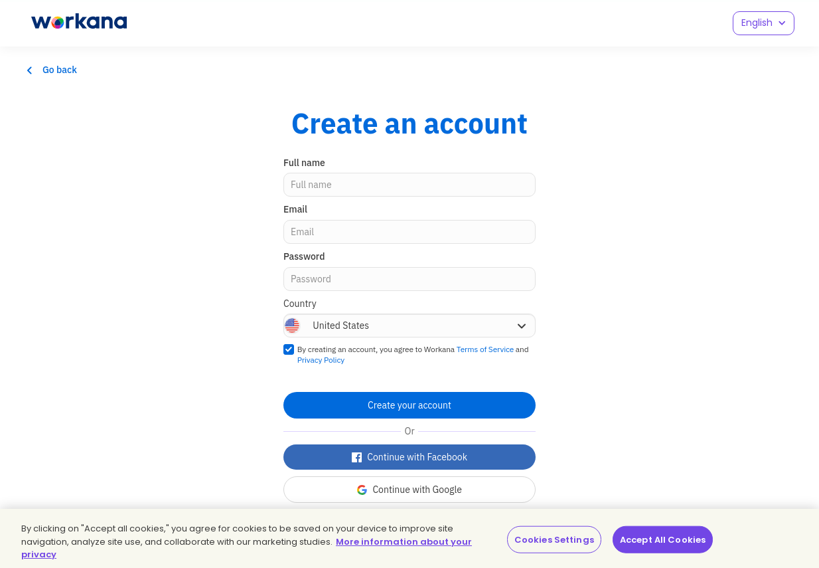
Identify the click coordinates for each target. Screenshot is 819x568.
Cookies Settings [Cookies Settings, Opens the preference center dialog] (554, 539)
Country (300, 304)
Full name (304, 163)
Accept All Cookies (663, 539)
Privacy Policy (320, 360)
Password (304, 256)
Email (295, 209)
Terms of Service (485, 349)
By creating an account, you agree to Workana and (413, 354)
